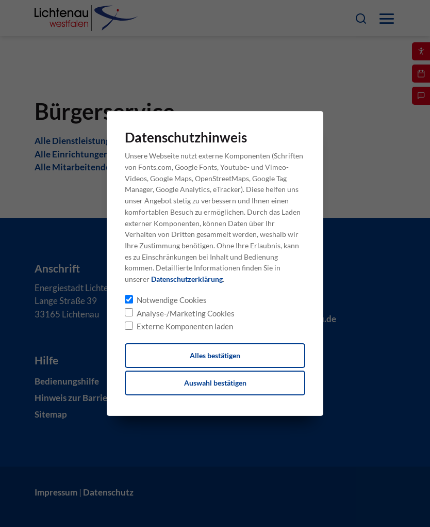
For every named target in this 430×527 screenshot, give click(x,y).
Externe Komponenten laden (185, 326)
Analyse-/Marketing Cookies (186, 313)
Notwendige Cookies (172, 300)
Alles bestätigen (215, 355)
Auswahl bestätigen (215, 382)
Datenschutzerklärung (187, 279)
